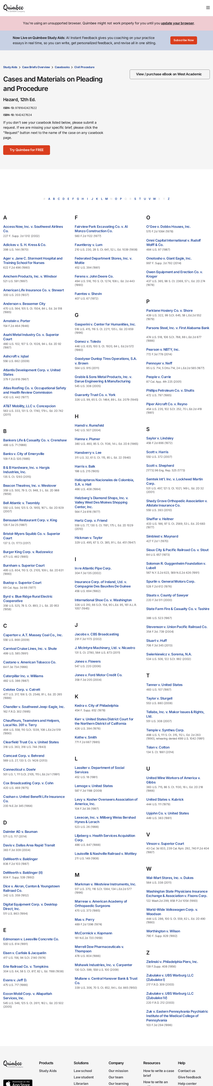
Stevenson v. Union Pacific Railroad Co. (176, 627)
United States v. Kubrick (165, 799)
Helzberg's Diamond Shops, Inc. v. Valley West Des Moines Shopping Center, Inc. (101, 502)
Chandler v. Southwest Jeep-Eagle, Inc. (34, 707)
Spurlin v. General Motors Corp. (170, 581)
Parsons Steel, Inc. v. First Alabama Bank (177, 328)
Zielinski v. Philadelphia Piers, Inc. (172, 962)
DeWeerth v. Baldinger (20, 859)
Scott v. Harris (157, 452)
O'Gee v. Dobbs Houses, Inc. (168, 227)
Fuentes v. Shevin (88, 294)
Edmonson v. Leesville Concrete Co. (31, 939)
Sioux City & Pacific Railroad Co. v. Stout (177, 550)
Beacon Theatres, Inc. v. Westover (29, 486)
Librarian (81, 1084)
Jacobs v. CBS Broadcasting (97, 634)
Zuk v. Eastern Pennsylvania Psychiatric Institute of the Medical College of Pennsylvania (177, 1015)
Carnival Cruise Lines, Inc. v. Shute (30, 649)
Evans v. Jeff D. (15, 980)
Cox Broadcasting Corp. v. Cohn (28, 783)
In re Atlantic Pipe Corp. (93, 568)
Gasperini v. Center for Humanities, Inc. (105, 324)
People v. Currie (158, 377)
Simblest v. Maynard (162, 536)
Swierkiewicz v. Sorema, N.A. (169, 654)
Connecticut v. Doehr (19, 769)
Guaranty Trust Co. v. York (95, 395)
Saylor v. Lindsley (160, 438)
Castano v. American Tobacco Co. (29, 662)
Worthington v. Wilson (163, 931)
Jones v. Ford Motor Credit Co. (98, 675)
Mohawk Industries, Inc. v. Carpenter (103, 965)
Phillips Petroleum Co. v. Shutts (170, 390)
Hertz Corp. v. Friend (91, 521)
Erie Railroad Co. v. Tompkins (25, 967)
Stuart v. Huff (156, 641)
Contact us (186, 1071)
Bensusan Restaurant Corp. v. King (30, 520)
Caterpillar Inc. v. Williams (23, 676)
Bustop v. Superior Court (22, 583)
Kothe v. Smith (86, 737)
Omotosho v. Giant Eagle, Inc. (168, 258)
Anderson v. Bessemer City (24, 304)
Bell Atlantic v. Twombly (21, 503)
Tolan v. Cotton (158, 747)
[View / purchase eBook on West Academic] (170, 74)
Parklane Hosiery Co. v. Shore (169, 311)
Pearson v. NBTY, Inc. (163, 349)
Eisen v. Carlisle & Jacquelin (24, 953)
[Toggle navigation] (208, 7)
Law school (83, 1071)
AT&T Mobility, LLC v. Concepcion (29, 406)
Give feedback (189, 1077)
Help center (187, 1084)
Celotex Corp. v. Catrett (21, 690)
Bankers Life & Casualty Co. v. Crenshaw (35, 440)
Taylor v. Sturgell (159, 698)
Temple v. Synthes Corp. (165, 730)
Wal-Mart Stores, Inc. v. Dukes (169, 878)
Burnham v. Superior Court (24, 565)
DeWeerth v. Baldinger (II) (23, 873)
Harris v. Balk (85, 466)
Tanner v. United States (164, 685)
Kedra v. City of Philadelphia (96, 706)
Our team (116, 1077)
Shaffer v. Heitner (160, 519)
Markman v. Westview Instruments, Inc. (105, 884)
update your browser (177, 23)
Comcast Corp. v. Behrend (23, 756)
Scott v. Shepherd (160, 466)
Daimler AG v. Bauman (20, 832)
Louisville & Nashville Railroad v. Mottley (105, 854)
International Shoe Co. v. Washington (103, 600)
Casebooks (62, 67)
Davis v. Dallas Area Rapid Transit (29, 845)
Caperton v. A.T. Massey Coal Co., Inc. (33, 635)
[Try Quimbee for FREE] (26, 150)
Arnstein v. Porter (16, 321)
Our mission (118, 1071)
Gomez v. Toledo (88, 341)
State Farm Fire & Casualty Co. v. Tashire (177, 609)
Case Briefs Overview (36, 67)
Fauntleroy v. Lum (88, 245)
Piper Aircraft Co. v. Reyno (166, 404)
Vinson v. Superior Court (165, 844)
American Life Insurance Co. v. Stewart (33, 290)
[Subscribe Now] (183, 41)
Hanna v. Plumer (87, 439)
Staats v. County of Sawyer (167, 595)
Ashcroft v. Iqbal (16, 356)
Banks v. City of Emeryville (23, 454)
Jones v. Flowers (88, 661)
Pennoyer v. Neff (159, 363)
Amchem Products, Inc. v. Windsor (30, 276)
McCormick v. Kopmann (93, 933)
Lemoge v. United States (94, 786)
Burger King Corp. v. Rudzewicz (28, 552)
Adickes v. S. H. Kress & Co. (24, 245)
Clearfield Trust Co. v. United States (31, 742)
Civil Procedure (84, 67)
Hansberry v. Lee (88, 453)
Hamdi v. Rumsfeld (89, 425)
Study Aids (10, 67)
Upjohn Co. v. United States (167, 813)
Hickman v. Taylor (89, 538)
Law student (84, 1077)
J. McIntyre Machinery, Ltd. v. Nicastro (105, 648)
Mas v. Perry (84, 920)
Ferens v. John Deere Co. (94, 276)
